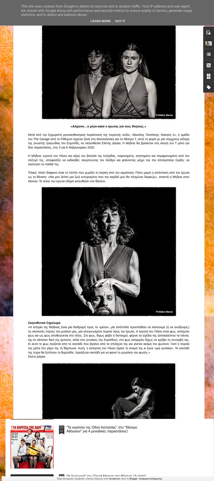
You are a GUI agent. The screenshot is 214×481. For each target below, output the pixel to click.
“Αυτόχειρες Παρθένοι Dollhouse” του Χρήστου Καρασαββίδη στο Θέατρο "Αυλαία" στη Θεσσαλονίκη (107, 380)
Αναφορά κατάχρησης (150, 478)
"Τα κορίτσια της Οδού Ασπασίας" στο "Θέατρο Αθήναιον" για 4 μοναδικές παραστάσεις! (101, 429)
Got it (120, 21)
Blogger (134, 478)
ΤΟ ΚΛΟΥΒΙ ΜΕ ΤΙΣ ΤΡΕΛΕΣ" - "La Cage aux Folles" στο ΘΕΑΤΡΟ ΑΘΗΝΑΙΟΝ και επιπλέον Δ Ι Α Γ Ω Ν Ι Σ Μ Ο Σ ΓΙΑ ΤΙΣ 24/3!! (107, 333)
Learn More (101, 21)
